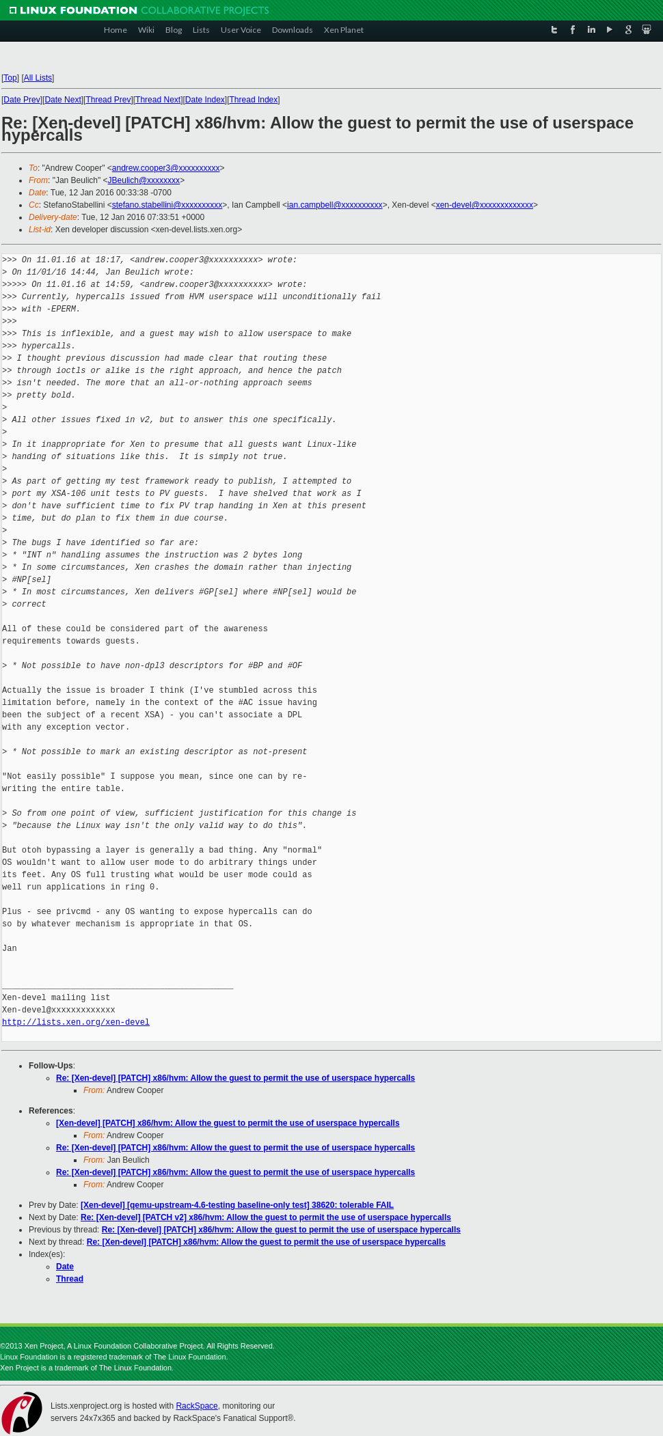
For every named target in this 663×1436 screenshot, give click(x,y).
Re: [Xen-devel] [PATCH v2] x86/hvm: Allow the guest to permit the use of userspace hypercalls (266, 1217)
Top (9, 78)
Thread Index (254, 100)
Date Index (205, 100)
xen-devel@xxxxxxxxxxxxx (484, 205)
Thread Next (157, 100)
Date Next (62, 100)
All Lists (38, 78)
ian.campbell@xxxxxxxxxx (335, 205)
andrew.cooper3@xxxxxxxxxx (166, 168)
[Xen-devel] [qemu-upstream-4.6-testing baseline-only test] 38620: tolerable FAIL (237, 1205)
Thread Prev (108, 100)
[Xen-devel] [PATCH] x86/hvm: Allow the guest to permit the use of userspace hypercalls (228, 1123)
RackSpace (196, 1406)
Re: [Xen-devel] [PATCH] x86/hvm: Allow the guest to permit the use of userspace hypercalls (235, 1078)
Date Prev (21, 100)
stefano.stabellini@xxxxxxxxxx (167, 205)
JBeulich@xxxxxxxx (144, 180)
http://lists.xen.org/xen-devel (76, 1022)
